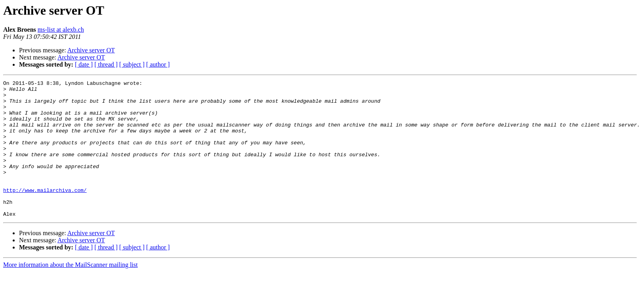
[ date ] (84, 64)
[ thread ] (106, 64)
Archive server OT (91, 50)
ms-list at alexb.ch (61, 29)
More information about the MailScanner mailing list (70, 292)
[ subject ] (132, 64)
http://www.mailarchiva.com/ (45, 212)
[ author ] (158, 64)
